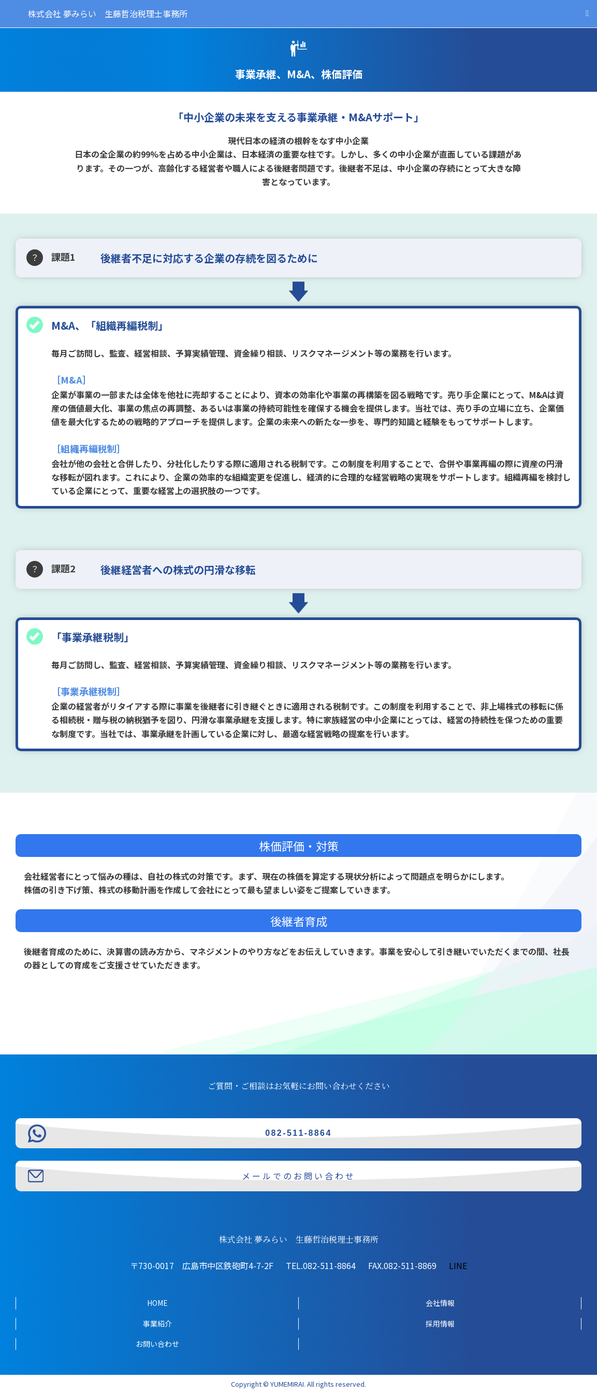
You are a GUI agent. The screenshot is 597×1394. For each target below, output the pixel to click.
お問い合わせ (157, 1344)
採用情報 (440, 1323)
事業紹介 (157, 1323)
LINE (458, 1265)
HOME (157, 1303)
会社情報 (440, 1303)
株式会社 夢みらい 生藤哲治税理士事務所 (107, 13)
